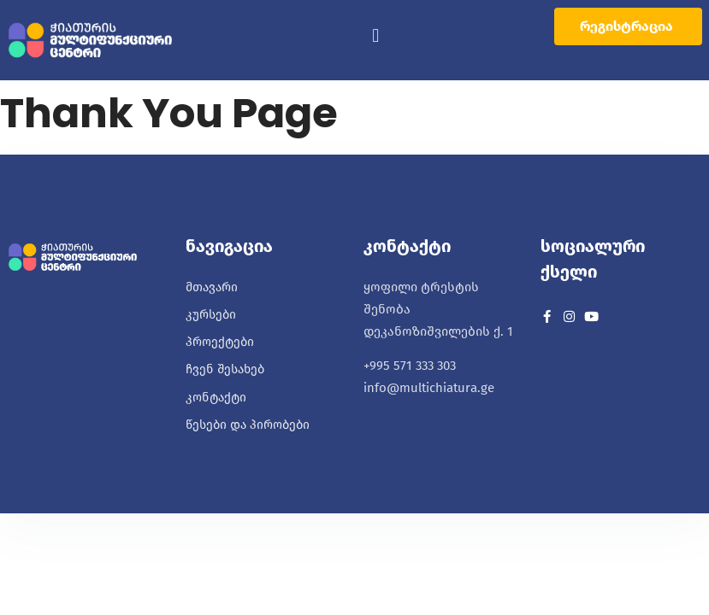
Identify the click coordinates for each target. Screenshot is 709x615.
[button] (376, 36)
